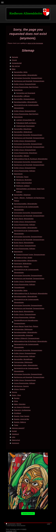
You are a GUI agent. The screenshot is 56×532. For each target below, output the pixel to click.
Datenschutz (16, 440)
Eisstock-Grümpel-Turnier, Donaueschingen (30, 254)
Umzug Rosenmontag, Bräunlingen (25, 153)
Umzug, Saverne (19, 389)
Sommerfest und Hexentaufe (25, 93)
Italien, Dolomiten (19, 404)
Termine (14, 392)
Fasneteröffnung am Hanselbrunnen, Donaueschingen (26, 322)
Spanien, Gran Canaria (21, 416)
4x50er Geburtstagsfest (24, 183)
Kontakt (14, 431)
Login (48, 524)
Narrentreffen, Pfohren (21, 266)
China (16, 401)
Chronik (14, 60)
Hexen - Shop (16, 395)
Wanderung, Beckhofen (24, 180)
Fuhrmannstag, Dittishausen (23, 329)
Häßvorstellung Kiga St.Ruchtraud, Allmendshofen (30, 341)
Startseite (15, 57)
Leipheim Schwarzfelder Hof (25, 120)
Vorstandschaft (17, 63)
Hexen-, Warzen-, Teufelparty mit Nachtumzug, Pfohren (29, 199)
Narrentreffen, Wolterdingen (23, 132)
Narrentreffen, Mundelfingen (23, 359)
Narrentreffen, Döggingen (22, 195)
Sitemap (18, 524)
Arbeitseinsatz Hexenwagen (25, 126)
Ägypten (16, 398)
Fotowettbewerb (19, 287)
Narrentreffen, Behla (20, 72)
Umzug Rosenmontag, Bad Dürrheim (26, 87)
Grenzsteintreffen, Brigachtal (23, 335)
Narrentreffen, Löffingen (22, 96)
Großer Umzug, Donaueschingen (25, 84)
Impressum (15, 443)
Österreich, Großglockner (22, 410)
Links (13, 437)
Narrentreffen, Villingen (21, 156)
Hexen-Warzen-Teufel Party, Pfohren (26, 326)
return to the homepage (35, 43)
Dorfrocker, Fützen (22, 177)
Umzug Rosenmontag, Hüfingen (24, 171)
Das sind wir (16, 66)
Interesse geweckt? (18, 428)
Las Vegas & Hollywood (22, 407)
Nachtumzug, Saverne (21, 386)
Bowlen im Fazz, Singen (24, 257)
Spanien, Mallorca (20, 422)
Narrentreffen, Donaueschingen (24, 99)
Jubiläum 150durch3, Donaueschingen (26, 338)
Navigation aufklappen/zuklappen (28, 2)
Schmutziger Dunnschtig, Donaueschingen (28, 78)
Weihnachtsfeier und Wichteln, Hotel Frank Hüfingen (30, 190)
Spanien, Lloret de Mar (21, 419)
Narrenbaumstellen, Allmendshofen (25, 75)
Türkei (16, 425)
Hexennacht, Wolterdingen (22, 263)
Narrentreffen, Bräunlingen (22, 129)
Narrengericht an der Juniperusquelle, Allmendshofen (26, 106)
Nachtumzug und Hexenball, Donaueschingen (29, 81)
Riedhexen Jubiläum (23, 186)
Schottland (17, 413)
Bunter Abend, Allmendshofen (24, 218)
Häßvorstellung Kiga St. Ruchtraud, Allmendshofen (30, 159)
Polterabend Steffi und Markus (26, 123)
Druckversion (11, 524)
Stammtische (18, 90)
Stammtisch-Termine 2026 (28, 513)
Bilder (14, 69)
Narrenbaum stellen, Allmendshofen (25, 365)
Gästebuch (15, 434)
